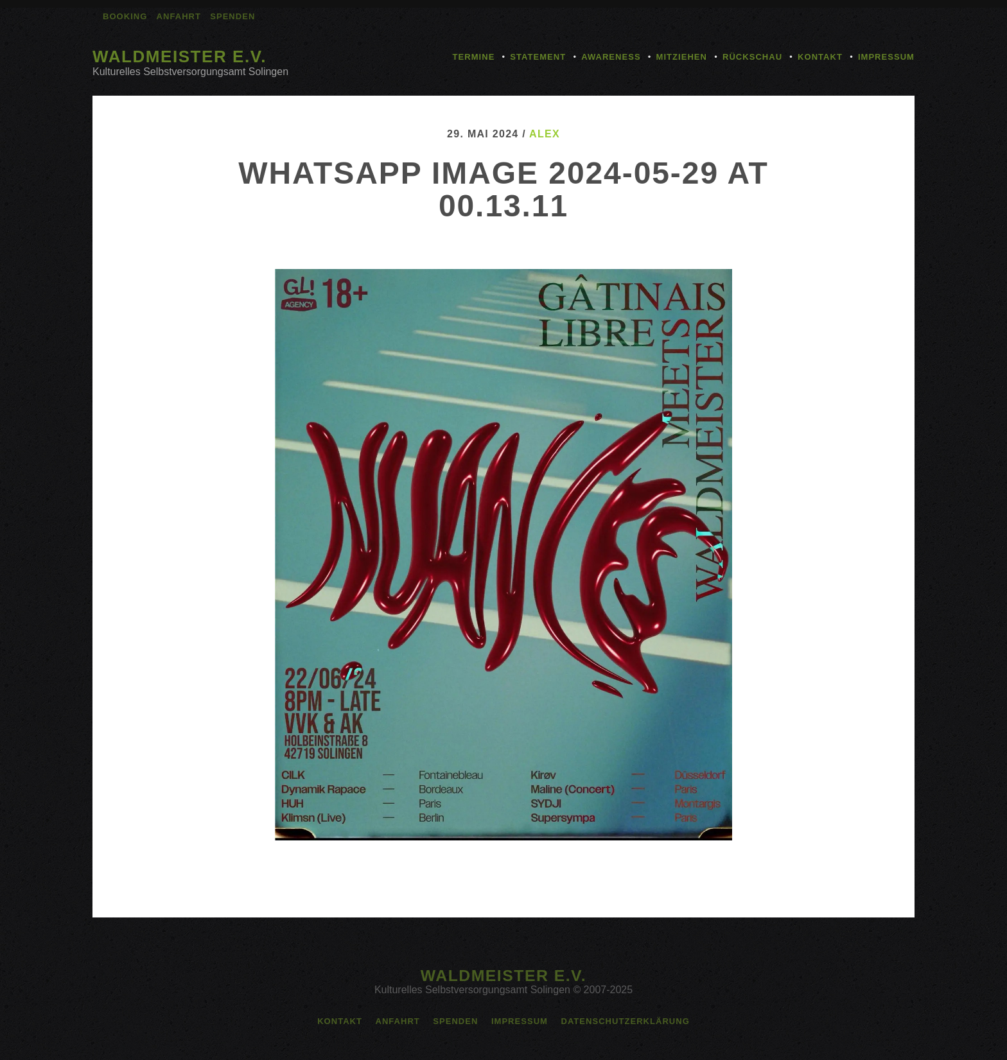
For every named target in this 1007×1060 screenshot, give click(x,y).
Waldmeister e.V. (179, 56)
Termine (474, 57)
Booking (125, 16)
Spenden (232, 16)
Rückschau (752, 57)
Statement (538, 57)
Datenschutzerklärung (625, 1021)
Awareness (610, 57)
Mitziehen (681, 57)
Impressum (886, 57)
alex (544, 133)
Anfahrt (179, 16)
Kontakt (820, 57)
